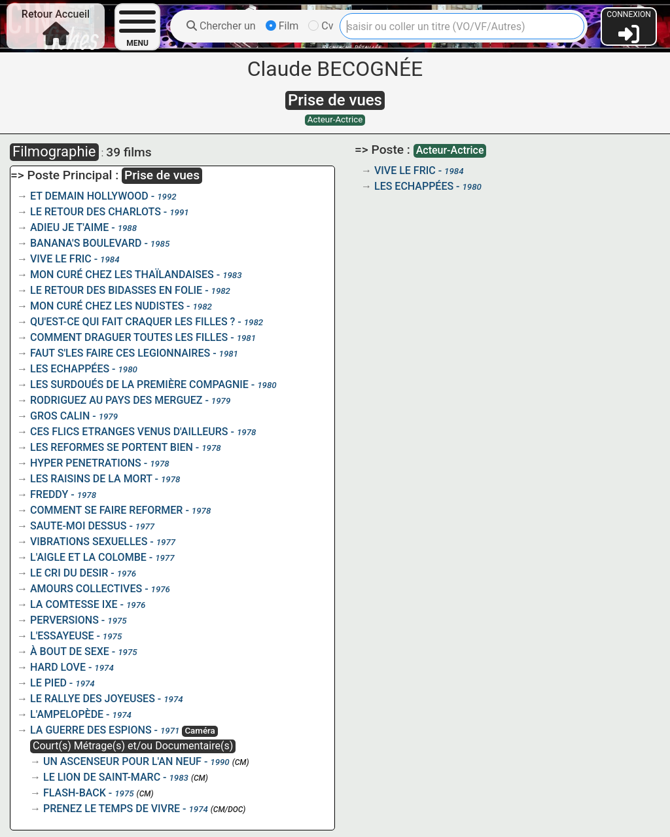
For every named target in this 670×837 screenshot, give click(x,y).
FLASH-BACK (74, 793)
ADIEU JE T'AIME (69, 227)
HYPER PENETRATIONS (85, 463)
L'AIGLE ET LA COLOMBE (88, 557)
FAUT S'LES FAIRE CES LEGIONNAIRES (120, 353)
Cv (320, 26)
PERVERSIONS (64, 620)
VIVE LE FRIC (61, 259)
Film (282, 26)
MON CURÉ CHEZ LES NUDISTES (107, 306)
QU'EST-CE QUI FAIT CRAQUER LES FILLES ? (132, 321)
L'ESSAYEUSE (62, 636)
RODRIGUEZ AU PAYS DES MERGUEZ (116, 400)
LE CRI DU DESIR (69, 573)
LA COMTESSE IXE (74, 604)
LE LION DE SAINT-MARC (101, 777)
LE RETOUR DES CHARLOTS (95, 211)
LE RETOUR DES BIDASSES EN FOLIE (116, 290)
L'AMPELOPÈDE (66, 714)
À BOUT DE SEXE (69, 651)
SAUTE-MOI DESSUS (78, 526)
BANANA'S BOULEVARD (85, 243)
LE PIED (48, 683)
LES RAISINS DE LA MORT (91, 478)
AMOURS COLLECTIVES (86, 588)
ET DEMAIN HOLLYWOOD (89, 196)
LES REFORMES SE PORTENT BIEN (111, 447)
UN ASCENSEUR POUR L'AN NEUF (122, 761)
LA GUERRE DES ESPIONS (91, 730)
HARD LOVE (58, 667)
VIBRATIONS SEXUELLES (88, 541)
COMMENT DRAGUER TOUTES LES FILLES (129, 337)
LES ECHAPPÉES (69, 369)
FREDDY (49, 494)
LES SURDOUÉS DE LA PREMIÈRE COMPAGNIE (139, 384)
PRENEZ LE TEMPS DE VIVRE (111, 808)
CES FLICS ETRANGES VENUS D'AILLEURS (129, 431)
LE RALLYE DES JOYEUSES (92, 698)
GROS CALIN (60, 416)
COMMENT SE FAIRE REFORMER (106, 510)
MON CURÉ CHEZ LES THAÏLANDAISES (122, 274)
